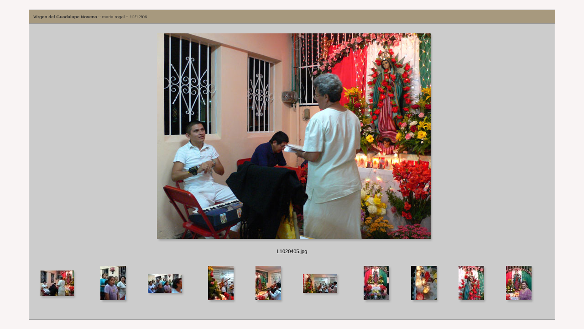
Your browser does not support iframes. (292, 144)
